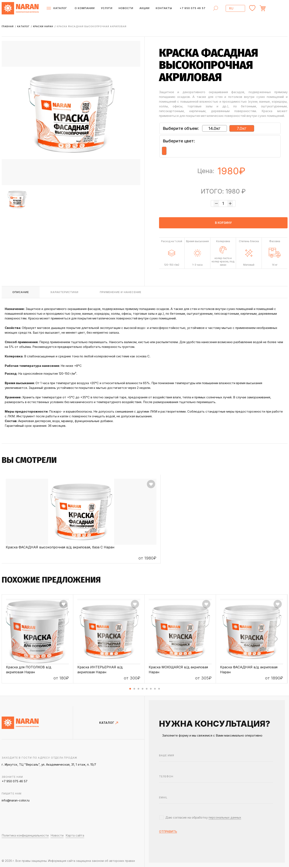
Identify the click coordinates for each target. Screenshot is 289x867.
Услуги (106, 8)
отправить (168, 831)
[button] (130, 689)
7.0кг (242, 128)
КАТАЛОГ (108, 722)
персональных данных (225, 817)
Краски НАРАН (43, 26)
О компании (85, 8)
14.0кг (215, 128)
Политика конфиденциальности (25, 835)
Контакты (164, 8)
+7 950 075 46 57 (192, 8)
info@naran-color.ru (15, 800)
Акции (144, 8)
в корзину (223, 222)
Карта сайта (75, 835)
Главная (8, 26)
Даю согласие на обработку (203, 817)
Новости (126, 8)
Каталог (23, 26)
